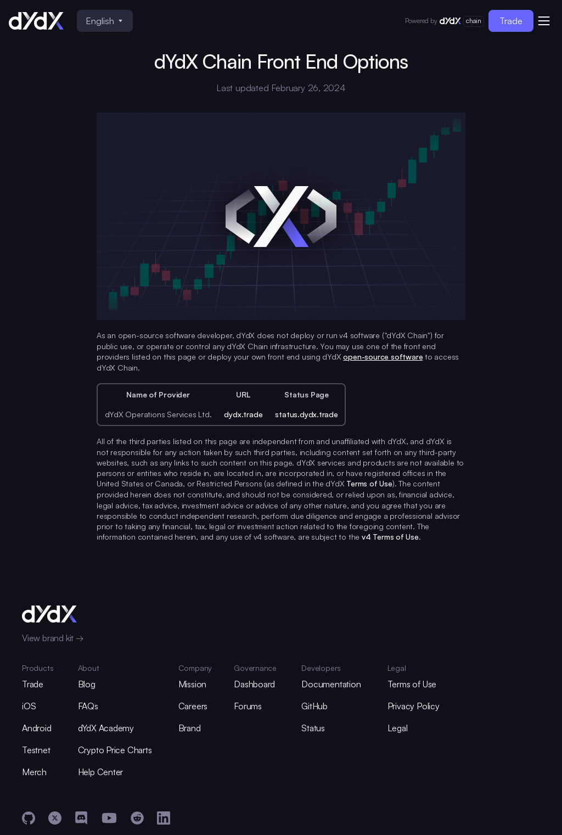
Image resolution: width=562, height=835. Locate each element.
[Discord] (81, 818)
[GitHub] (28, 818)
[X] (54, 818)
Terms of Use (369, 483)
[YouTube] (109, 818)
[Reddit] (137, 818)
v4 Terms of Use (390, 536)
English (104, 20)
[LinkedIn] (163, 818)
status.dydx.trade (306, 414)
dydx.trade (243, 414)
